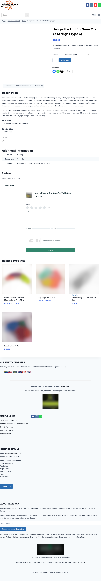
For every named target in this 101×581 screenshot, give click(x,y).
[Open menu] (99, 15)
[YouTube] (95, 5)
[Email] (63, 233)
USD (10, 374)
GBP (29, 374)
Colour (55, 55)
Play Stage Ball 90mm (46, 300)
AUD (20, 374)
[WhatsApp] (99, 5)
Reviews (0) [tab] (39, 88)
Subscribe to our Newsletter (13, 532)
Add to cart (65, 60)
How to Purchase (6, 430)
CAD (24, 374)
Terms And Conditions (8, 423)
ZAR (6, 374)
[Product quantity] (55, 60)
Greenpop (65, 389)
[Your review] (50, 221)
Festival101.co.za (78, 565)
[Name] (38, 233)
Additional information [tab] (23, 88)
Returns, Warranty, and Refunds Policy (14, 426)
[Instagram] (91, 5)
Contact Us (6, 489)
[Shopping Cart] (94, 15)
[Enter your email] (50, 526)
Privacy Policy (5, 436)
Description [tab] (8, 88)
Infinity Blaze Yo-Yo (11, 349)
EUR (15, 374)
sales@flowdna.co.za (13, 456)
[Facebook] (87, 5)
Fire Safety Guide (6, 433)
